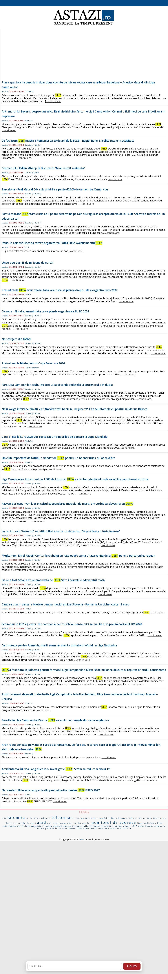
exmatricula (124, 828)
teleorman (62, 817)
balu (156, 826)
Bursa (27, 794)
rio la (29, 818)
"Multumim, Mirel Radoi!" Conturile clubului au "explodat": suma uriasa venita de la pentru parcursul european (78, 555)
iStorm (82, 839)
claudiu (48, 826)
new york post (42, 818)
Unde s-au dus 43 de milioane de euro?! (27, 262)
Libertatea (29, 91)
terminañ (79, 818)
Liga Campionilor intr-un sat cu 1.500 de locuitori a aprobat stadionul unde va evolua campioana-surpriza (75, 479)
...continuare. (53, 101)
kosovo (157, 818)
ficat (140, 823)
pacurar (98, 826)
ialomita (16, 817)
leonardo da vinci (26, 823)
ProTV (27, 294)
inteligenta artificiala (16, 826)
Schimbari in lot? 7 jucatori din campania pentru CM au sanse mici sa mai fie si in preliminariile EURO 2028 (72, 624)
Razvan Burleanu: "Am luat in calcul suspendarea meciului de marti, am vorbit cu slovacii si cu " (67, 503)
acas (65, 828)
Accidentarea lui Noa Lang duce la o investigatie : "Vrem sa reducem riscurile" (56, 769)
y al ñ (50, 823)
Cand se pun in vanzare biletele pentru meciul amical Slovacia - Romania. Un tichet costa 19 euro (65, 604)
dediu (114, 818)
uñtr (69, 823)
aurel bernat (145, 826)
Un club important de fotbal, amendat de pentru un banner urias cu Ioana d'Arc (58, 458)
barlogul (77, 826)
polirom (58, 826)
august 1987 (130, 826)
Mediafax (29, 120)
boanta (108, 826)
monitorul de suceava (113, 822)
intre (58, 828)
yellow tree (91, 818)
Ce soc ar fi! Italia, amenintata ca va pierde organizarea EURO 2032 (45, 311)
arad (41, 822)
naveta (40, 828)
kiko (159, 823)
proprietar (37, 826)
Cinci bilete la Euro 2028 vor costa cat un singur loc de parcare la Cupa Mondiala (54, 437)
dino (100, 828)
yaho (131, 818)
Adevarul (28, 754)
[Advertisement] (84, 57)
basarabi (123, 818)
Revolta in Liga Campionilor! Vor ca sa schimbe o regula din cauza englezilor (55, 720)
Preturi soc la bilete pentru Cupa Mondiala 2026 (33, 363)
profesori (91, 828)
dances (67, 826)
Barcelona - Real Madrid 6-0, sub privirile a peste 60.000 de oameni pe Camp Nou (55, 189)
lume (113, 828)
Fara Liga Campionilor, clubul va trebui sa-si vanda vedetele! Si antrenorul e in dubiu (57, 385)
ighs (149, 818)
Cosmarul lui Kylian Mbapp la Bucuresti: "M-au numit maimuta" (43, 168)
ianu (106, 828)
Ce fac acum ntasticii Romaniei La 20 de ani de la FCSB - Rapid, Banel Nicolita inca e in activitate (68, 140)
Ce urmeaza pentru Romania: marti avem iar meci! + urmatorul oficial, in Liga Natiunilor (59, 645)
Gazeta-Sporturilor (32, 145)
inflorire (88, 826)
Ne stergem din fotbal (16, 339)
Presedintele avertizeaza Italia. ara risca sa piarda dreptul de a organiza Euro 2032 (59, 290)
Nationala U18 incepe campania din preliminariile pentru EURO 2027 (51, 790)
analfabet (104, 818)
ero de (85, 823)
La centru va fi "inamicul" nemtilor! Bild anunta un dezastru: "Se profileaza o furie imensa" (61, 531)
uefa (4, 818)
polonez (49, 828)
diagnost (117, 826)
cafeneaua (60, 823)
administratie (76, 828)
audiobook (150, 823)
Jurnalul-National (32, 172)
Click (27, 247)
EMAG (84, 811)
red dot (77, 823)
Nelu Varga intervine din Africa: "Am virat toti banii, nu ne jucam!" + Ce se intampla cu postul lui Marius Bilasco (74, 409)
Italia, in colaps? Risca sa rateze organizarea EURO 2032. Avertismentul (52, 243)
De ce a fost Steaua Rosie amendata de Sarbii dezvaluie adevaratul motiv (53, 580)
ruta (162, 826)
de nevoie (140, 818)
